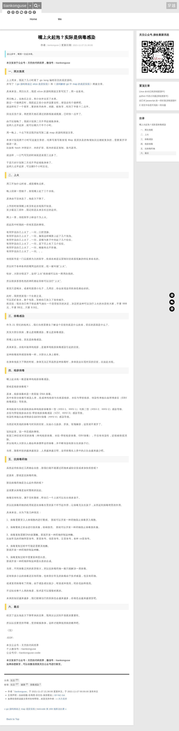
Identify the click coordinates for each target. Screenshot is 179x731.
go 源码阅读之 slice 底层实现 (32, 84)
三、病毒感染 (147, 139)
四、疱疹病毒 (147, 144)
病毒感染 (35, 684)
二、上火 (145, 134)
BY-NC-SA (59, 695)
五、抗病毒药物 (148, 148)
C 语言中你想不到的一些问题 (152, 105)
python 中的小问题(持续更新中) (153, 96)
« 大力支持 (61, 698)
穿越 (171, 5)
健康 (24, 684)
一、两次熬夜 (147, 130)
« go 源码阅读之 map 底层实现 (19, 709)
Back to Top (13, 719)
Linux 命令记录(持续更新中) (152, 91)
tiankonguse (20, 691)
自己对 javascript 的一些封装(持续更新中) (158, 100)
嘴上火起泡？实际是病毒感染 (152, 124)
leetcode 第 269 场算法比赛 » (51, 709)
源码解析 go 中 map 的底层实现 (73, 84)
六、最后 (145, 153)
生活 (15, 680)
